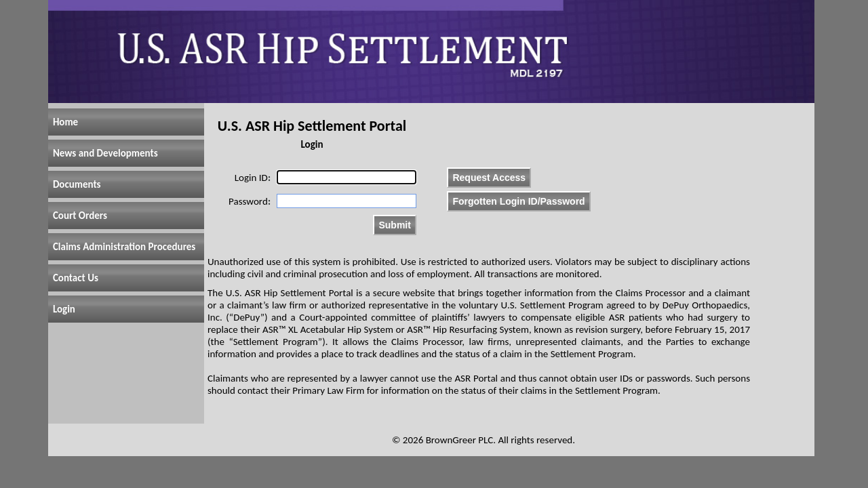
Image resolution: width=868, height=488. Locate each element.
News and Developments (105, 153)
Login (64, 309)
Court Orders (80, 215)
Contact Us (75, 278)
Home (65, 122)
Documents (77, 184)
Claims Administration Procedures (124, 247)
